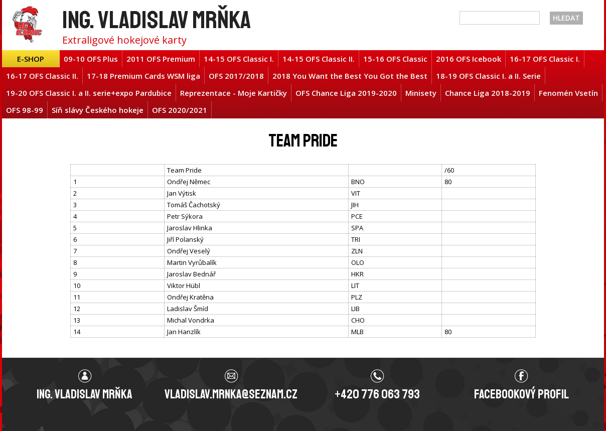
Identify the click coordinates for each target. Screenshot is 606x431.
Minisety (420, 93)
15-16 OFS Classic (395, 59)
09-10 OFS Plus (91, 59)
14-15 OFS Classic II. (318, 59)
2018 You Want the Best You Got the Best (349, 76)
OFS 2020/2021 (179, 110)
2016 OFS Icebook (468, 59)
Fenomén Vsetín (568, 93)
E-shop (30, 59)
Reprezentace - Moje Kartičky (233, 93)
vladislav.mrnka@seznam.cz (231, 394)
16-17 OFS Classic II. (42, 76)
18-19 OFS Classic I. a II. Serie (488, 76)
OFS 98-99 (24, 110)
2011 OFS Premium (160, 59)
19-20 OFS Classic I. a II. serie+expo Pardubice (89, 93)
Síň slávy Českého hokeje (97, 110)
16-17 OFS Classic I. (545, 59)
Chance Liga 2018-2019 (487, 93)
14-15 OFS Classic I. (239, 59)
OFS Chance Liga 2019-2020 (346, 93)
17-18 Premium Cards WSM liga (143, 76)
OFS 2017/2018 (236, 76)
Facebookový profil (521, 394)
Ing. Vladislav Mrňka (156, 20)
